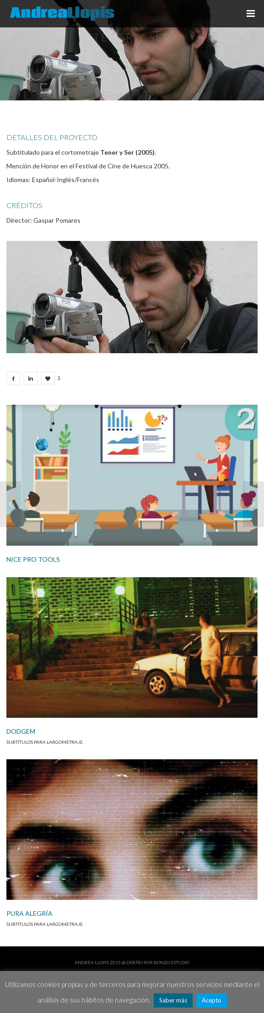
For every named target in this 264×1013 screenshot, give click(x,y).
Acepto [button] (211, 1000)
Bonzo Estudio (171, 962)
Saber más (173, 1000)
